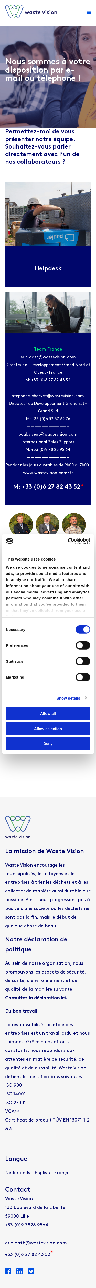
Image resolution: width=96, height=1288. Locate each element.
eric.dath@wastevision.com (36, 1243)
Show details (68, 698)
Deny (48, 743)
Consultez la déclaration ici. (36, 998)
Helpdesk (48, 269)
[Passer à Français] (63, 1173)
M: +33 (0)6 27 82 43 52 (48, 487)
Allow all (48, 713)
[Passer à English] (42, 1173)
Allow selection (48, 728)
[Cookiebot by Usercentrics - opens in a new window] (68, 541)
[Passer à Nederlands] (17, 1173)
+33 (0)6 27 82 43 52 (27, 1254)
